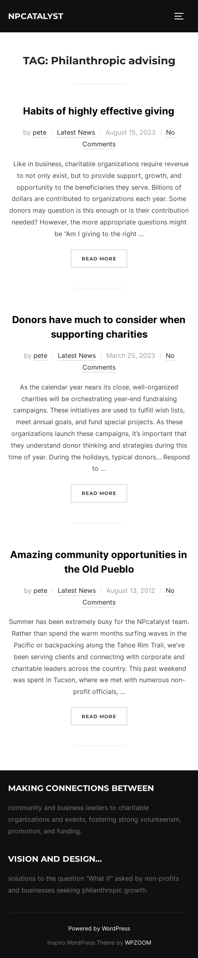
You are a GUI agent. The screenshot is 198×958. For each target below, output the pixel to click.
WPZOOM (138, 942)
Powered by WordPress (99, 928)
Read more (104, 258)
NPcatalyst (35, 16)
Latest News (76, 132)
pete (39, 132)
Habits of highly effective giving (98, 111)
